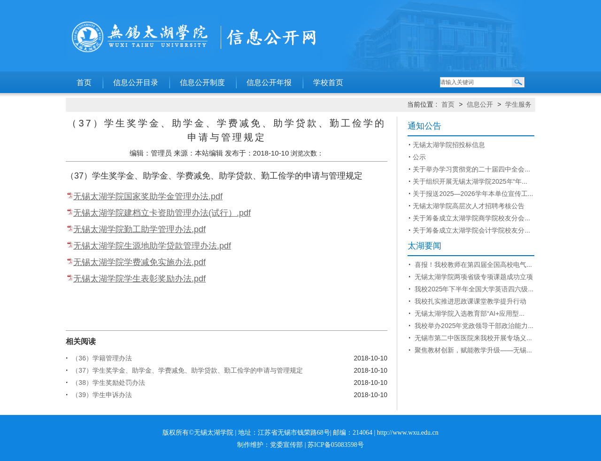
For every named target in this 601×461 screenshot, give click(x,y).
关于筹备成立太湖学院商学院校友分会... (471, 218)
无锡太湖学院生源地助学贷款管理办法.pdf (152, 245)
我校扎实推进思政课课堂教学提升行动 (469, 301)
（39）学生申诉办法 (100, 394)
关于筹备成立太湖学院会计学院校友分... (471, 230)
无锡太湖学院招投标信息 (449, 144)
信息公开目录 (135, 82)
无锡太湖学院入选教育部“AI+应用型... (468, 313)
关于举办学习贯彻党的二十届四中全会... (471, 169)
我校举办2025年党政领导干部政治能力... (473, 325)
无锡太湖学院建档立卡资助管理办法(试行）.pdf (162, 213)
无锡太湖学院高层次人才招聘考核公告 (468, 206)
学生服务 (518, 104)
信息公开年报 (269, 82)
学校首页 (328, 82)
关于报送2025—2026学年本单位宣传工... (473, 193)
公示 (419, 157)
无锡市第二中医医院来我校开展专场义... (472, 338)
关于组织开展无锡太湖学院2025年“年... (470, 181)
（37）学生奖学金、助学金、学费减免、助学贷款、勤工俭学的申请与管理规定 (186, 370)
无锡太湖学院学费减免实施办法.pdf (139, 262)
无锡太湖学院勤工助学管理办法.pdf (139, 229)
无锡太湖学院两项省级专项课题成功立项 (473, 277)
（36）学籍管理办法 (100, 358)
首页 (84, 82)
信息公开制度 (202, 82)
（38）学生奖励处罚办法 (107, 382)
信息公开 (480, 104)
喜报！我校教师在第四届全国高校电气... (472, 264)
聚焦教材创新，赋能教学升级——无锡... (472, 350)
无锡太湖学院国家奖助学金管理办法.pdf (148, 196)
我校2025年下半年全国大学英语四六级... (473, 289)
